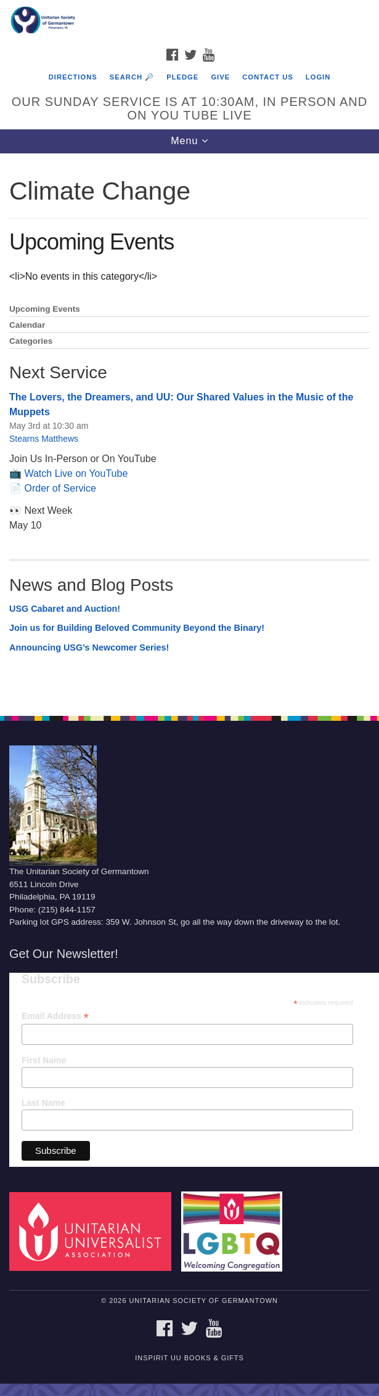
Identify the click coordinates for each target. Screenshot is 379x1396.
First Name (44, 1060)
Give (220, 77)
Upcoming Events (44, 309)
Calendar (27, 325)
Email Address (55, 1016)
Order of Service (60, 488)
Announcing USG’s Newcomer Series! (89, 647)
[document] (189, 427)
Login (318, 77)
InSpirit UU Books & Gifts (189, 1358)
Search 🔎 (132, 77)
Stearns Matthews (43, 439)
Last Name (43, 1103)
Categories (30, 341)
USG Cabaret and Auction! (64, 609)
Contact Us (267, 77)
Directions (73, 77)
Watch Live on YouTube (76, 473)
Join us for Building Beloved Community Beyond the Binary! (136, 628)
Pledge (182, 77)
